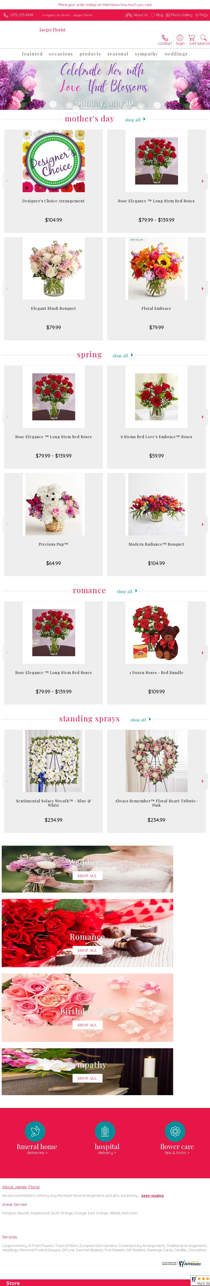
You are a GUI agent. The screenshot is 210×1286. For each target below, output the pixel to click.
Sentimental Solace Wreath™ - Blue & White (53, 803)
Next (203, 181)
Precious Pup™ (53, 544)
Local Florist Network (166, 1281)
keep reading (152, 1068)
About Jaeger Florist (21, 1058)
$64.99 (53, 563)
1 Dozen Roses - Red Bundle (156, 672)
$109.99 (156, 691)
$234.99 (53, 820)
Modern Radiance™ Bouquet (156, 544)
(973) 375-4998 (21, 15)
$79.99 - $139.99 (156, 220)
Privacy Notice (135, 1281)
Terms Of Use (110, 1281)
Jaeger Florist (52, 29)
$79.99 (53, 327)
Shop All (133, 119)
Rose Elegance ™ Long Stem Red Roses (156, 200)
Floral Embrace (156, 308)
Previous (6, 181)
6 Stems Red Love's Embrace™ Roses (156, 436)
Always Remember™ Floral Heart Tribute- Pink (156, 803)
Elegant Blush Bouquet (53, 308)
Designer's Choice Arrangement (53, 200)
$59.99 (156, 455)
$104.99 (53, 220)
